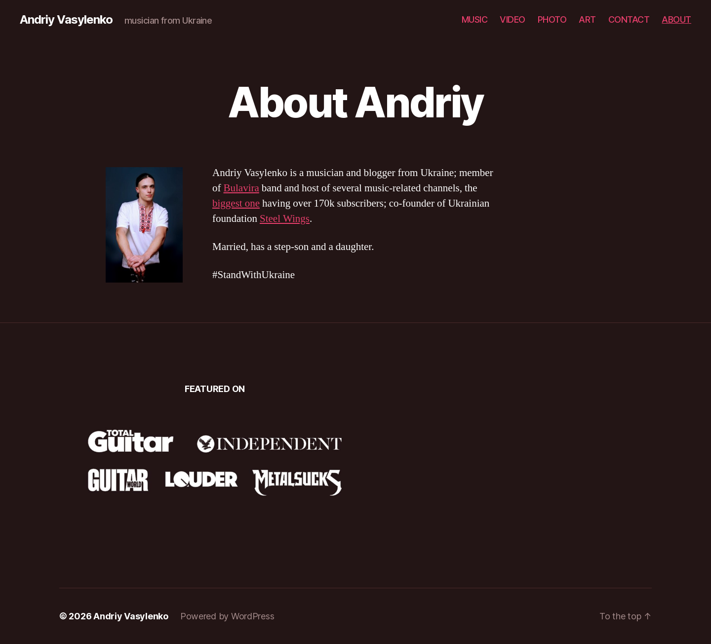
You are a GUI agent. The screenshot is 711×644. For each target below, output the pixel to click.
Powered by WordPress (227, 616)
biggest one (236, 203)
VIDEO (512, 19)
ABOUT (676, 19)
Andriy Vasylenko (66, 20)
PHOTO (552, 19)
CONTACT (629, 19)
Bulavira (241, 188)
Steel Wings (285, 218)
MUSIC (475, 19)
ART (587, 19)
